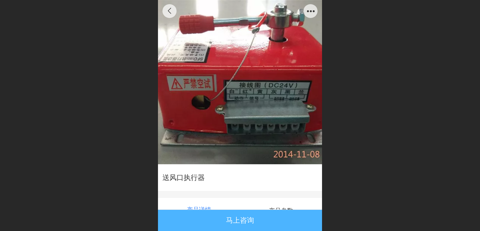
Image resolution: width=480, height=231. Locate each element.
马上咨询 (240, 220)
